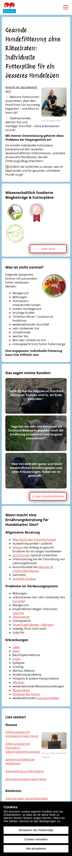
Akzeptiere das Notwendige (36, 830)
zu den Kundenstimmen (48, 496)
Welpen (18, 547)
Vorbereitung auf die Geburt (24, 771)
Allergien (18, 682)
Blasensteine (21, 690)
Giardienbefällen (48, 698)
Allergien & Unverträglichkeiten (33, 569)
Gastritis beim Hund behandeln (26, 798)
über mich (48, 249)
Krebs (16, 659)
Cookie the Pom (56, 753)
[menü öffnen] (65, 7)
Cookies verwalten (36, 839)
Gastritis (18, 613)
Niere (16, 651)
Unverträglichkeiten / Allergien (33, 625)
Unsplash (45, 757)
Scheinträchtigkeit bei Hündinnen (20, 761)
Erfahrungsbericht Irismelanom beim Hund (21, 734)
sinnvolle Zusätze (24, 579)
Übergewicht (21, 617)
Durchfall (19, 601)
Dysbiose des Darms (26, 694)
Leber (16, 647)
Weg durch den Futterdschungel (34, 540)
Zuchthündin (21, 555)
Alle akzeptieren (36, 848)
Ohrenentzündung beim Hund (25, 779)
